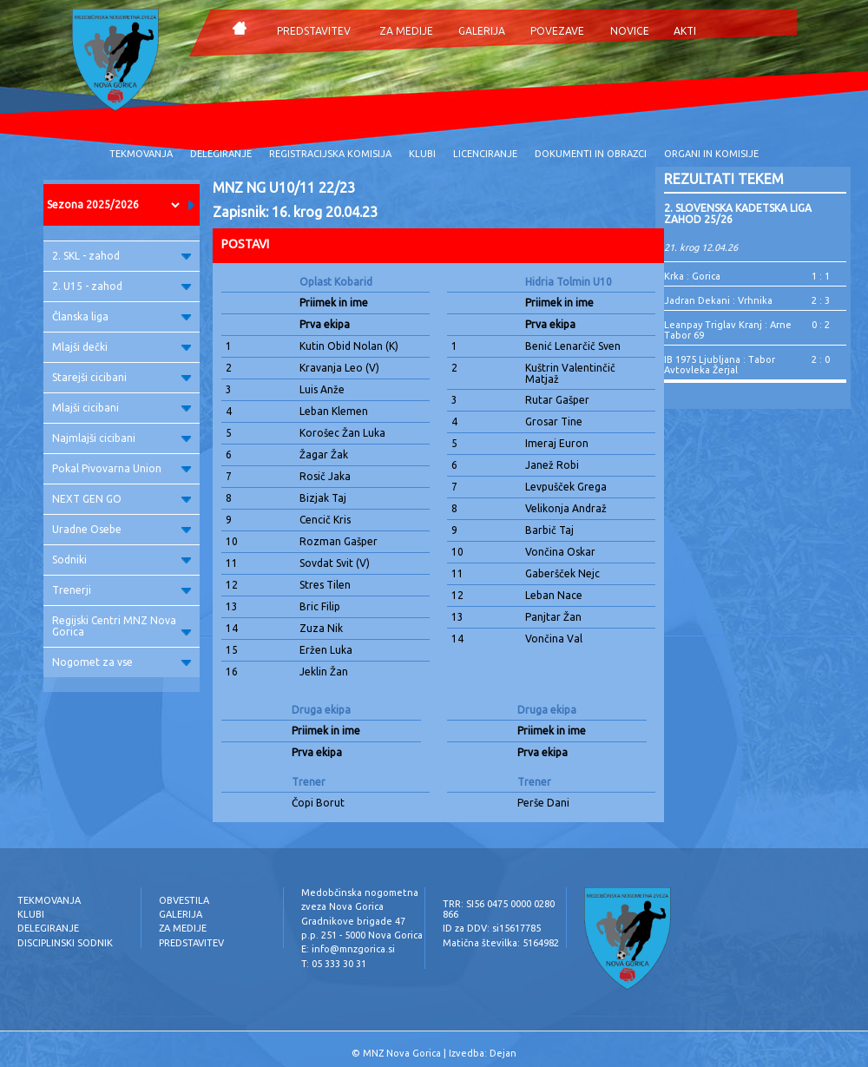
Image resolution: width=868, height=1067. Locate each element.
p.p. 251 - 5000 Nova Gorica (362, 935)
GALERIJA (481, 30)
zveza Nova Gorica (342, 906)
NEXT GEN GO (121, 498)
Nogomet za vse (121, 662)
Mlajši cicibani (121, 407)
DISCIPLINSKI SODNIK (65, 943)
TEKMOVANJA (141, 153)
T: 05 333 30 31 (333, 963)
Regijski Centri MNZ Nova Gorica (121, 626)
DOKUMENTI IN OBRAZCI (591, 153)
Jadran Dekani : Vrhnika (718, 300)
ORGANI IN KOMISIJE (711, 153)
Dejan (503, 1053)
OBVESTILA (184, 900)
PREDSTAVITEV (314, 30)
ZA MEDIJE (406, 30)
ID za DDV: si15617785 (492, 928)
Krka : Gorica (692, 276)
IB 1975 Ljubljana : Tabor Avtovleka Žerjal (719, 364)
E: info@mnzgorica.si (348, 949)
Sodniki (121, 559)
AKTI (685, 30)
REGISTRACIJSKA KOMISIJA (330, 153)
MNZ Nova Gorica (402, 1053)
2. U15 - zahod (121, 286)
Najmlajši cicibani (121, 438)
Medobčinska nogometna (359, 892)
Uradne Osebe (121, 529)
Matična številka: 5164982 (501, 943)
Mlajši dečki (121, 346)
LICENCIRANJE (485, 153)
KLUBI (422, 153)
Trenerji (121, 590)
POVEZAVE (557, 30)
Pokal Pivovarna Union (121, 468)
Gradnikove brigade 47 (353, 921)
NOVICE (629, 30)
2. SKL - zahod (121, 255)
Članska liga (121, 316)
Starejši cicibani (121, 377)
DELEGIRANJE (221, 153)
